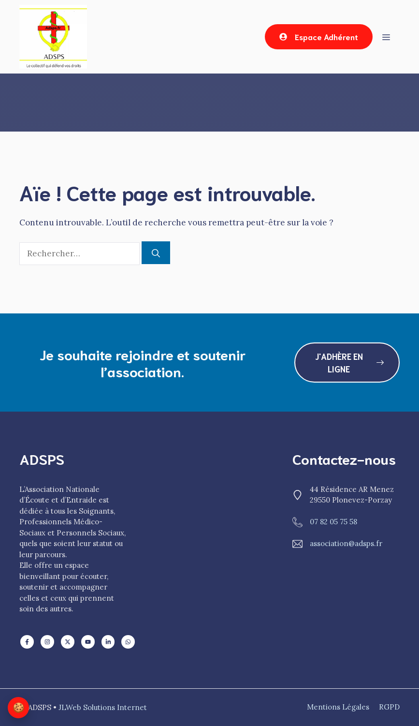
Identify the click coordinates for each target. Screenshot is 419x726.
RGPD (389, 706)
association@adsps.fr (346, 543)
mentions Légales (338, 706)
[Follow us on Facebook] (47, 642)
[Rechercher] (156, 253)
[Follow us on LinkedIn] (27, 642)
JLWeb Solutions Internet (102, 707)
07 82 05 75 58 (333, 521)
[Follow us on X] (67, 642)
